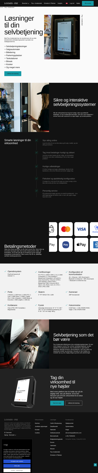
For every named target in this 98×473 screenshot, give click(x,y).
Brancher (25, 3)
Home (1, 7)
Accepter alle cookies (17, 470)
